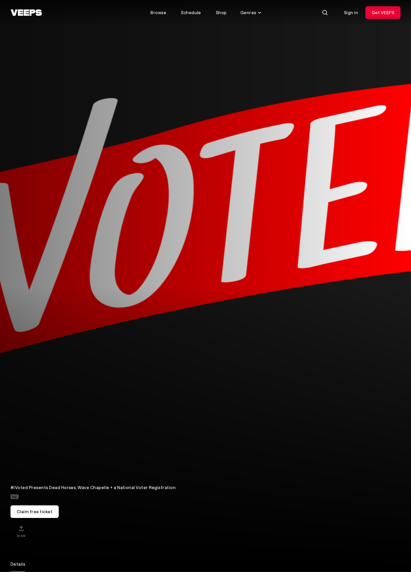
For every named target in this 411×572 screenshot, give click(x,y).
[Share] (21, 531)
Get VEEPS (383, 12)
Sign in (351, 12)
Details (17, 564)
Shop (221, 12)
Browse (158, 12)
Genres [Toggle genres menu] (251, 12)
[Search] (325, 12)
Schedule (191, 12)
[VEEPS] (26, 12)
